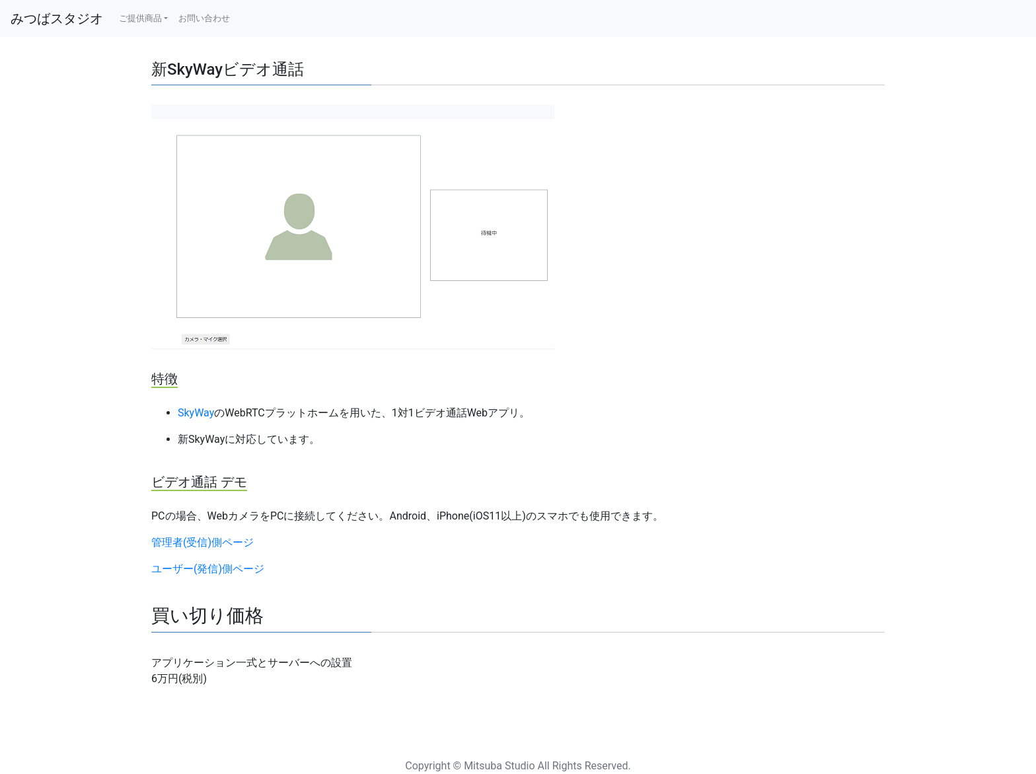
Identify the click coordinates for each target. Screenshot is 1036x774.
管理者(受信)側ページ (202, 542)
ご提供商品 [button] (140, 18)
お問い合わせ (204, 18)
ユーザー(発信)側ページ (207, 568)
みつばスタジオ (57, 18)
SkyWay (196, 412)
